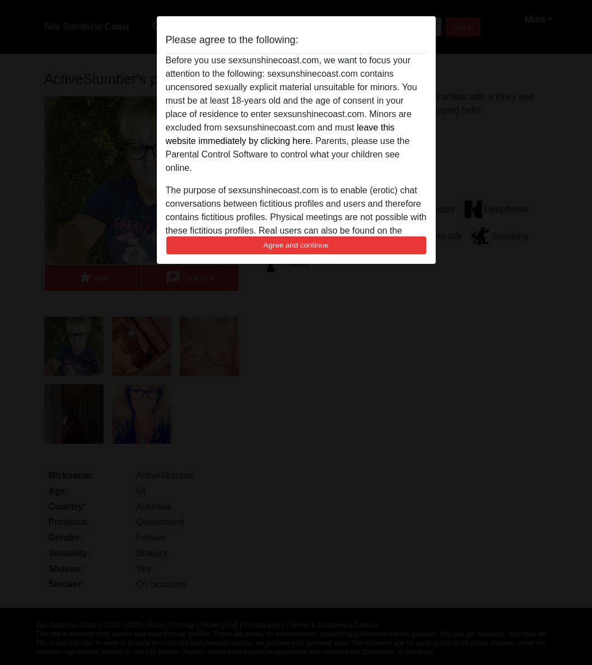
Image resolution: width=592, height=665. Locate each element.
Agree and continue (295, 245)
